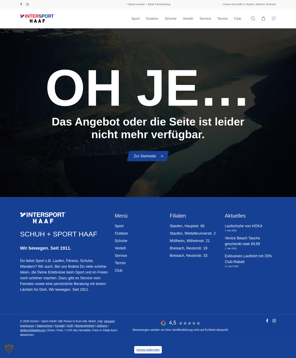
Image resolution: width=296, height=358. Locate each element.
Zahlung (102, 325)
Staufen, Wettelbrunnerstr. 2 (193, 233)
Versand (109, 321)
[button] (274, 18)
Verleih (120, 248)
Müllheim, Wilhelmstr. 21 (190, 241)
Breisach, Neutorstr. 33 (188, 256)
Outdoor (121, 233)
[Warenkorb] (263, 18)
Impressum (27, 325)
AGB (70, 325)
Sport (119, 226)
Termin (120, 263)
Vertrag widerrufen (148, 349)
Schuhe (121, 241)
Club (118, 270)
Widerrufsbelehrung (32, 330)
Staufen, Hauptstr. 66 (187, 226)
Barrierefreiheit (84, 325)
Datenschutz (45, 325)
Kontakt (60, 325)
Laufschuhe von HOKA (243, 226)
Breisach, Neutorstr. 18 (188, 248)
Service (121, 256)
